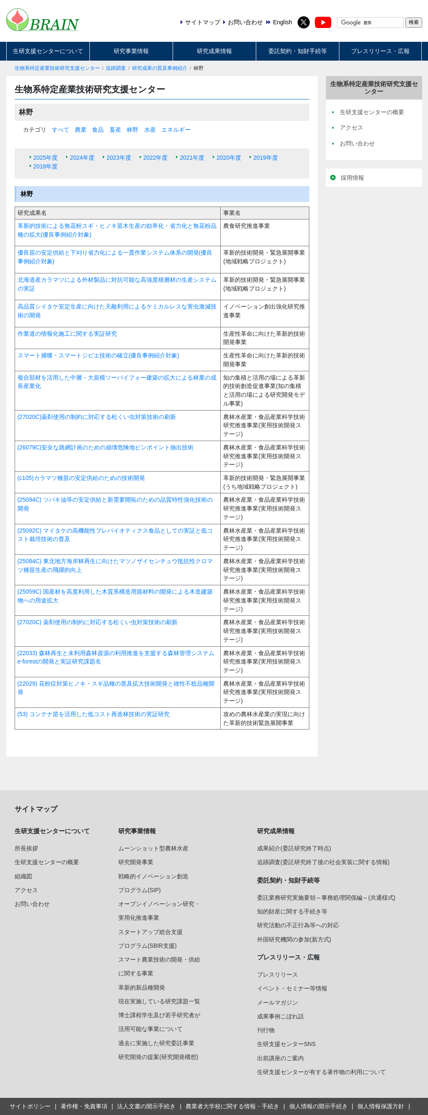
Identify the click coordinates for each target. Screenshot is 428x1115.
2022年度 (155, 157)
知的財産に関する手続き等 (292, 911)
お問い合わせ (32, 904)
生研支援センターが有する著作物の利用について (321, 1072)
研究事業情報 (131, 51)
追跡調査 (116, 68)
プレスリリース (277, 974)
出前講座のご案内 (280, 1058)
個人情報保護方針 (380, 1106)
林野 (132, 129)
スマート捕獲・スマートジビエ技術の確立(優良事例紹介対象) (98, 355)
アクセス (26, 890)
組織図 (23, 876)
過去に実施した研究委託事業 (156, 1043)
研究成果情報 (214, 51)
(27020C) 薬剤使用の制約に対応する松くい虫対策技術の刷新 (98, 622)
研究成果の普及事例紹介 (159, 68)
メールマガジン (277, 1002)
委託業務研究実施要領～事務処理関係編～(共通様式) (326, 897)
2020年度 (229, 157)
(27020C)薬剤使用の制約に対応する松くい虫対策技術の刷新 (97, 416)
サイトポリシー (30, 1106)
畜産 (115, 129)
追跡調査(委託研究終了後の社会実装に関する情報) (323, 862)
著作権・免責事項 (84, 1106)
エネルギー (176, 129)
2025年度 (45, 157)
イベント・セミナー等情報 (292, 988)
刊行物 (266, 1030)
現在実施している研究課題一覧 (159, 1001)
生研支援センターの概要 (47, 862)
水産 (150, 129)
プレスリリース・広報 (380, 51)
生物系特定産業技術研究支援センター (57, 68)
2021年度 (192, 157)
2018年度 (45, 166)
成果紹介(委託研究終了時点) (294, 848)
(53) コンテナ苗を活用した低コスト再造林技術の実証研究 (94, 714)
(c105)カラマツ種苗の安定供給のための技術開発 (81, 478)
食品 (98, 129)
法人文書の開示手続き (146, 1106)
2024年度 (82, 157)
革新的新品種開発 (141, 987)
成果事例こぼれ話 (280, 1016)
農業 (81, 129)
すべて (60, 129)
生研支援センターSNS (286, 1044)
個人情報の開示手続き (318, 1106)
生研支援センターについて (48, 51)
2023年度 (119, 157)
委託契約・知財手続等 (297, 51)
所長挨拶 (26, 848)
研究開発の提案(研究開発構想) (158, 1057)
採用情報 (352, 177)
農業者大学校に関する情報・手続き (232, 1106)
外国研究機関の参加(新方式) (294, 939)
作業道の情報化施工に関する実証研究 (67, 333)
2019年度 (265, 157)
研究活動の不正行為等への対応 (298, 925)
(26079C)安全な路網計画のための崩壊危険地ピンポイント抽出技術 (106, 447)
